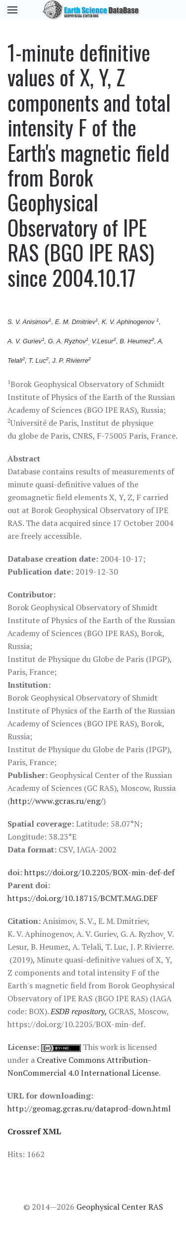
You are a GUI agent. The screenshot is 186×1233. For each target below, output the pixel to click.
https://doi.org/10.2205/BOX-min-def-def (99, 872)
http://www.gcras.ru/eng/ (56, 800)
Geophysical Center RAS (119, 1206)
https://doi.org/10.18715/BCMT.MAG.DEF (82, 898)
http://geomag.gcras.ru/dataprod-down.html (89, 1108)
